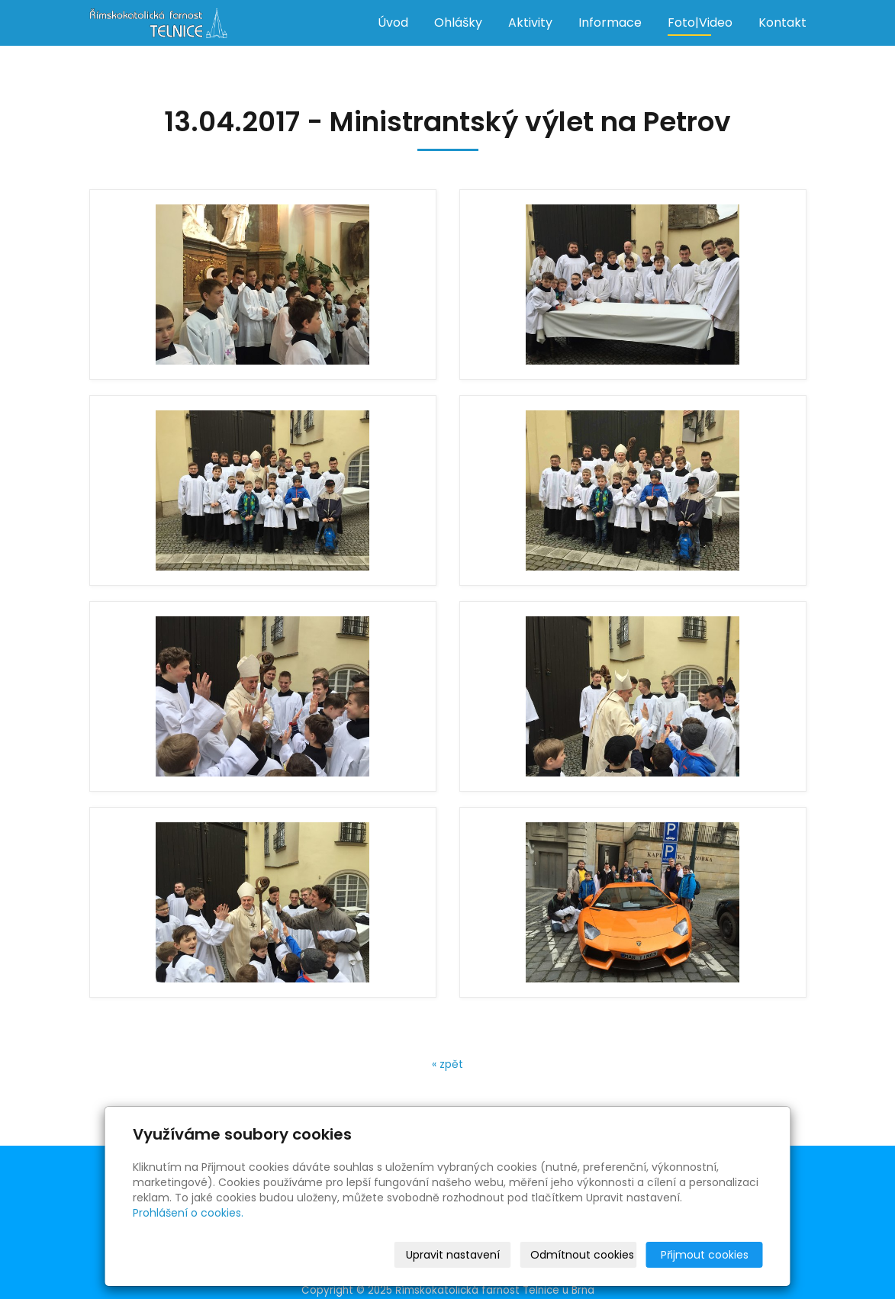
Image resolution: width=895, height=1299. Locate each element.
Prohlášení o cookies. (188, 1212)
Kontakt (782, 22)
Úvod (393, 22)
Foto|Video (700, 22)
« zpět (447, 1064)
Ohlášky (458, 22)
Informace (610, 22)
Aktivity (530, 22)
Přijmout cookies (705, 1254)
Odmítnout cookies (582, 1254)
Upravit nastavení (453, 1254)
